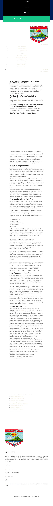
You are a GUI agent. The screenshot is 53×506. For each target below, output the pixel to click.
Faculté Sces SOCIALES (21, 57)
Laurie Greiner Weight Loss (16, 407)
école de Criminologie (22, 60)
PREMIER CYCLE (22, 46)
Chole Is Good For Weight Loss (17, 409)
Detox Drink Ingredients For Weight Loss (19, 403)
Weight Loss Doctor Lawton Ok (17, 398)
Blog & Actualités (44, 71)
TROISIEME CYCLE (21, 66)
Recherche (45, 69)
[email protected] (22, 310)
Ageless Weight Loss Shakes (16, 405)
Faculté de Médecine (22, 53)
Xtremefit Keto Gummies (15, 410)
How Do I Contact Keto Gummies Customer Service (21, 394)
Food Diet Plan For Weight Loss (17, 400)
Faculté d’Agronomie (22, 48)
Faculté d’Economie (22, 51)
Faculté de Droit (23, 50)
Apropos (46, 73)
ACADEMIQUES (44, 44)
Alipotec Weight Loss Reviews (16, 396)
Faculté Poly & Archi (22, 59)
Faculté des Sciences (22, 55)
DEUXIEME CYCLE (21, 64)
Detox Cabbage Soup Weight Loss (17, 402)
